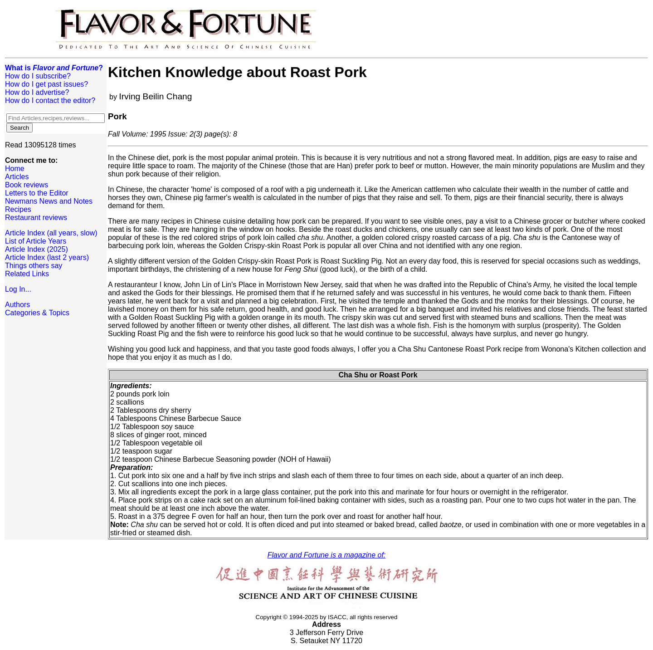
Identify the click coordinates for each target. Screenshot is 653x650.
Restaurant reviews (36, 217)
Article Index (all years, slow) (51, 233)
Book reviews (26, 185)
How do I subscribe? (38, 76)
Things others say (33, 265)
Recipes (18, 209)
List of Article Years (35, 241)
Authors (17, 304)
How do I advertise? (37, 92)
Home (14, 168)
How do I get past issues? (46, 84)
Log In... (18, 289)
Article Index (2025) (36, 249)
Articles (17, 177)
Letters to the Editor (36, 193)
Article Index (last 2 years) (47, 257)
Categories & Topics (37, 313)
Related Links (27, 274)
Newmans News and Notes (49, 201)
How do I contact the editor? (50, 100)
